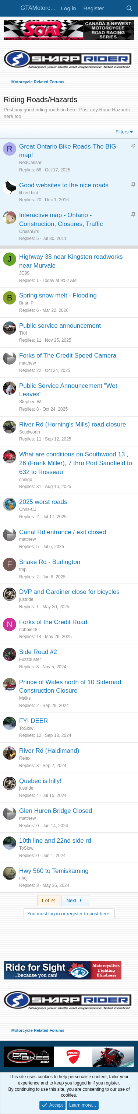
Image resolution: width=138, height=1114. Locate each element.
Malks (25, 698)
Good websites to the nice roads (64, 185)
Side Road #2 (38, 651)
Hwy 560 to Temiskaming (54, 870)
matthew (27, 363)
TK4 (23, 333)
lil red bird (28, 192)
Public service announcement (60, 325)
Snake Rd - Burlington (49, 561)
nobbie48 (28, 629)
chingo (25, 479)
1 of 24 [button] (48, 900)
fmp (22, 569)
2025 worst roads (43, 501)
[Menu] (10, 8)
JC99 (24, 273)
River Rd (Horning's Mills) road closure (72, 424)
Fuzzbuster (30, 659)
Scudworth (29, 432)
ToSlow (26, 728)
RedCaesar (30, 162)
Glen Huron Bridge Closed (55, 810)
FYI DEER (33, 720)
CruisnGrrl (29, 231)
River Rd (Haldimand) (49, 750)
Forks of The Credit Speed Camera (67, 355)
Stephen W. (30, 401)
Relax (25, 758)
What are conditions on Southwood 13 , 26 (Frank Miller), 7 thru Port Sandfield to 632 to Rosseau (75, 463)
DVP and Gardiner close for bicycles (69, 591)
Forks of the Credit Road (53, 622)
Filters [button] (122, 132)
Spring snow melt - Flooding (58, 295)
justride (26, 599)
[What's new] (114, 8)
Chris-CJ (27, 509)
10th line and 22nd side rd (55, 840)
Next (75, 900)
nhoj (23, 878)
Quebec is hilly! (40, 780)
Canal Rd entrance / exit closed (62, 532)
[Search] (129, 8)
